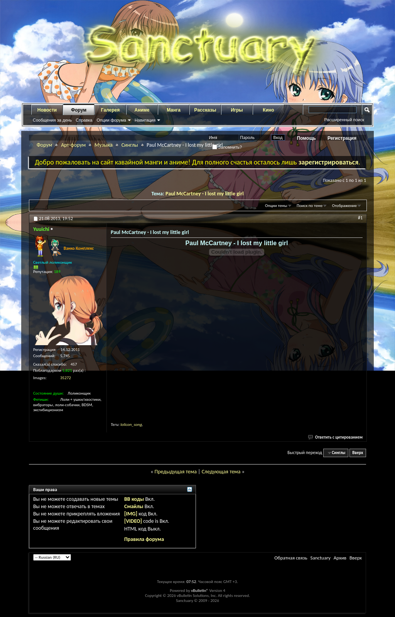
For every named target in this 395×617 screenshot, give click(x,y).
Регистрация (341, 138)
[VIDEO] (133, 521)
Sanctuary (320, 558)
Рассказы (205, 110)
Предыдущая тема (175, 471)
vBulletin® (199, 590)
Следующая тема (221, 471)
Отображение (344, 205)
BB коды (134, 499)
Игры (237, 110)
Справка (84, 120)
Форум (78, 110)
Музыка (104, 145)
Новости (47, 110)
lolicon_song (131, 424)
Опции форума (111, 120)
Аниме (142, 110)
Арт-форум (73, 145)
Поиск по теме (309, 205)
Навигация (145, 120)
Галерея (110, 110)
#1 (360, 217)
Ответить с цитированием (336, 437)
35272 (65, 377)
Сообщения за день (52, 120)
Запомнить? (227, 147)
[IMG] (130, 513)
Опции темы (276, 205)
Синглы (130, 145)
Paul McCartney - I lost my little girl (204, 193)
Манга (174, 110)
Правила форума (144, 539)
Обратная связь (290, 558)
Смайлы (133, 506)
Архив (340, 558)
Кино (268, 110)
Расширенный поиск (344, 119)
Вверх (357, 452)
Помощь (306, 138)
